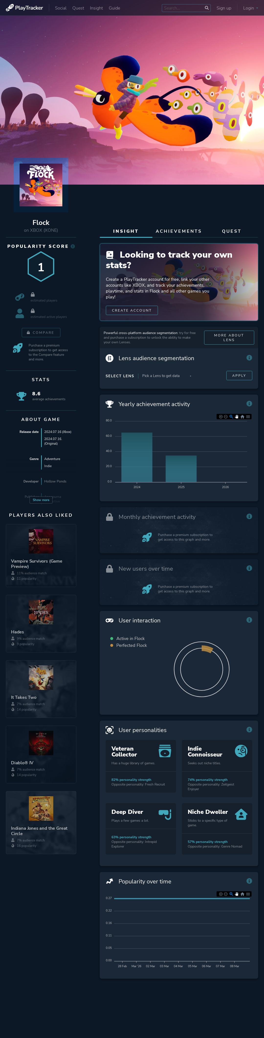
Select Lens (120, 379)
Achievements (179, 231)
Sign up (224, 8)
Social (60, 8)
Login (250, 8)
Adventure (52, 459)
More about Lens (229, 341)
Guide (114, 8)
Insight (96, 8)
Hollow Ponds (55, 481)
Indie (48, 466)
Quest (78, 8)
